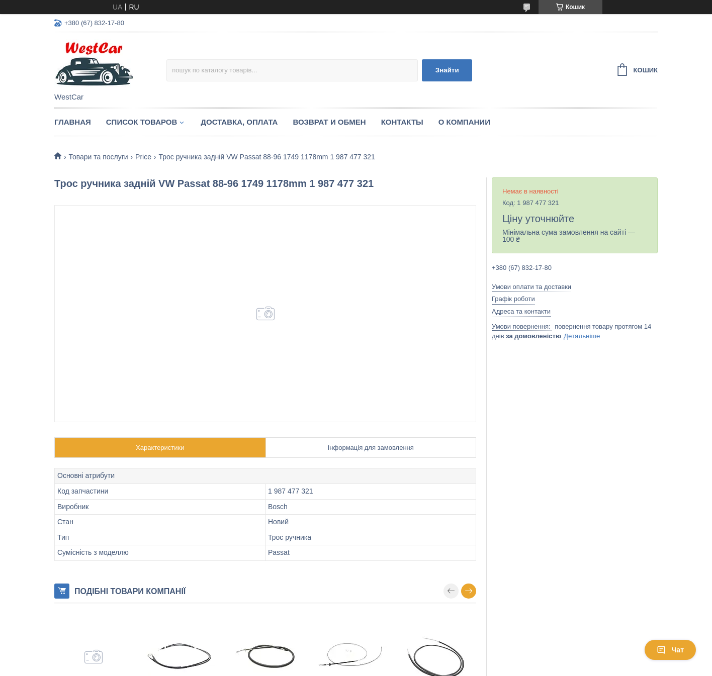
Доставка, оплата (239, 122)
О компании (464, 122)
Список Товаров (141, 122)
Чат (670, 649)
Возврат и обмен (329, 122)
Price (143, 157)
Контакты (402, 122)
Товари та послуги (98, 157)
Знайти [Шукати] (447, 70)
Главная (72, 122)
